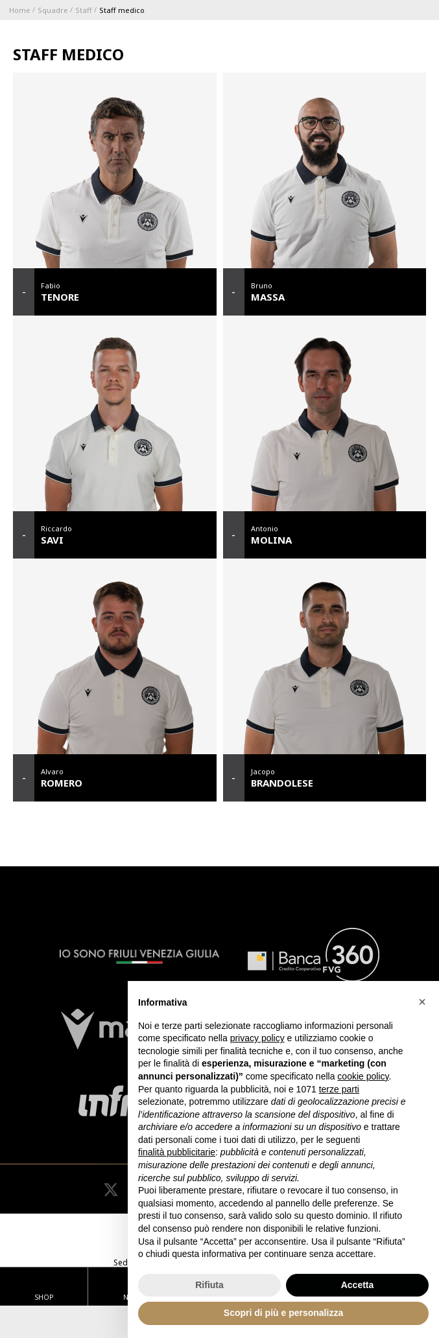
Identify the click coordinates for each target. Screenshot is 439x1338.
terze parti (339, 1089)
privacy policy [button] (257, 1038)
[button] (422, 1001)
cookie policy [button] (362, 1076)
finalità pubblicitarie (176, 1152)
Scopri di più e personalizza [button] (283, 1313)
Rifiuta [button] (209, 1285)
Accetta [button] (357, 1285)
